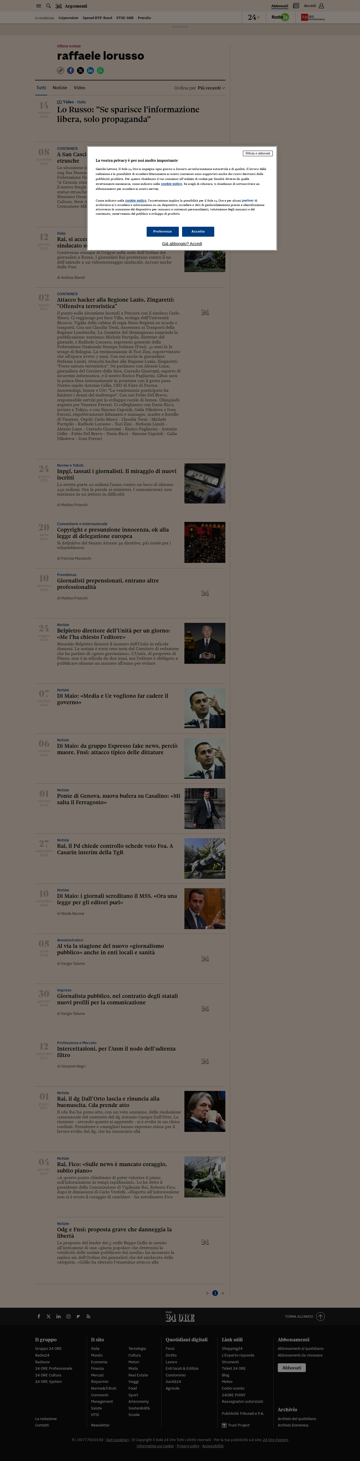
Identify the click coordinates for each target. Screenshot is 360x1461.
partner (248, 200)
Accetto (198, 231)
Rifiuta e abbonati (258, 153)
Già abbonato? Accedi (182, 243)
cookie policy (171, 183)
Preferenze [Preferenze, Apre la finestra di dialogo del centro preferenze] (162, 231)
